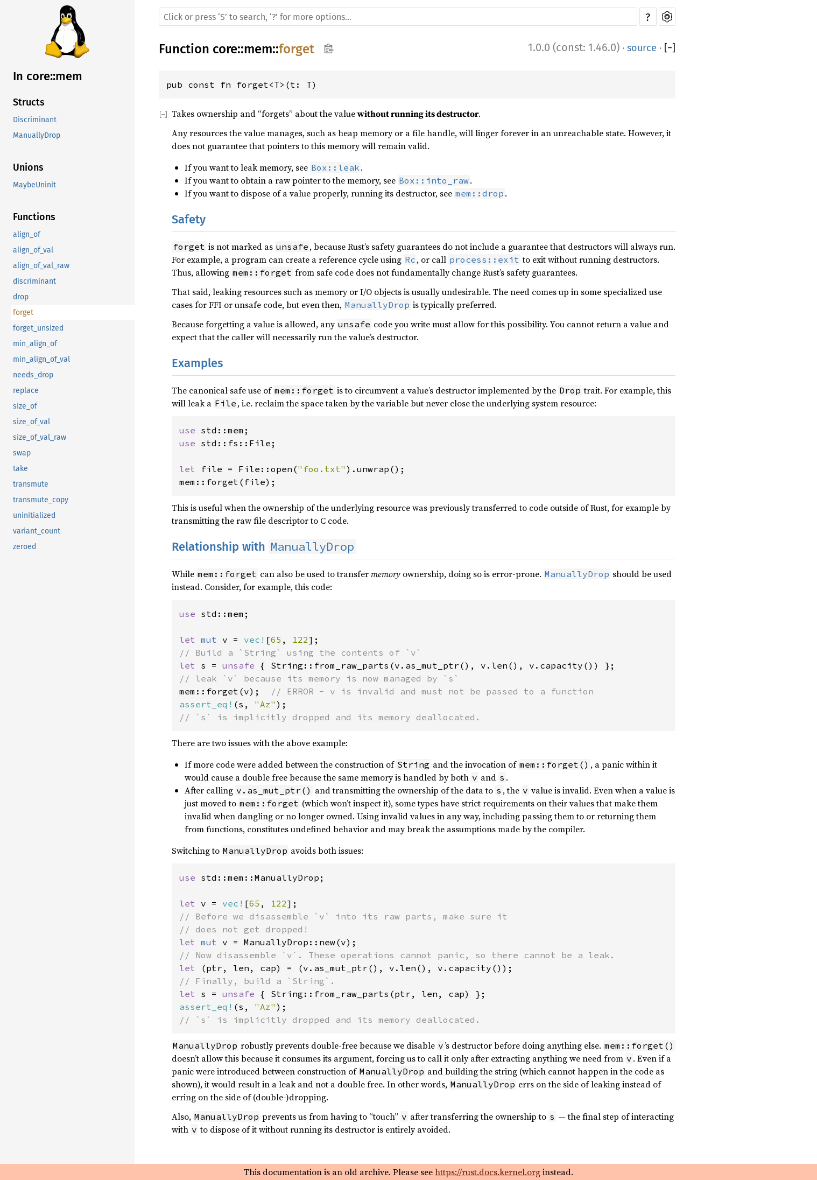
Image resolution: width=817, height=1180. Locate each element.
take (20, 468)
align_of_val (33, 250)
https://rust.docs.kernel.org (487, 1172)
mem (258, 49)
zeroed (24, 546)
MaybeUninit (34, 184)
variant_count (36, 531)
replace (26, 390)
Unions (28, 167)
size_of (25, 406)
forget (23, 312)
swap (22, 453)
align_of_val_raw (41, 265)
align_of (26, 234)
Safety (189, 219)
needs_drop (33, 375)
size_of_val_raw (39, 437)
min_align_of (35, 343)
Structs (29, 102)
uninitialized (34, 515)
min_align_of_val (41, 359)
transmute (30, 484)
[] (669, 48)
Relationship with (264, 546)
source (642, 48)
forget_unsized (38, 328)
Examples (197, 363)
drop (21, 296)
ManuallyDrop (36, 135)
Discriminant (35, 119)
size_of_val (31, 421)
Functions (34, 217)
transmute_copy (40, 499)
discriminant (34, 281)
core (225, 49)
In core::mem (47, 76)
